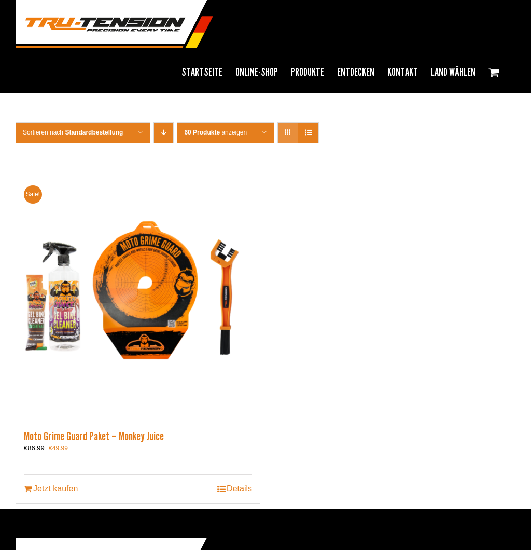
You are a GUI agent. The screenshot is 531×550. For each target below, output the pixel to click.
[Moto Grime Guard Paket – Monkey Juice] (138, 297)
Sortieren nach (73, 132)
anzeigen (215, 132)
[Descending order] (163, 132)
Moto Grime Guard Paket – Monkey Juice (94, 436)
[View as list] (308, 133)
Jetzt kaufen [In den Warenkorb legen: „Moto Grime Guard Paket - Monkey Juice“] (55, 488)
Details (239, 488)
